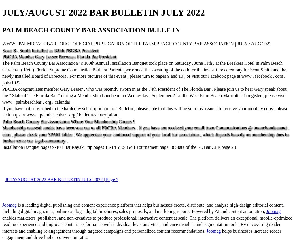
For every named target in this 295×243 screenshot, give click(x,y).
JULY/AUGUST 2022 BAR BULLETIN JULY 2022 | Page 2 (61, 179)
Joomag (10, 205)
